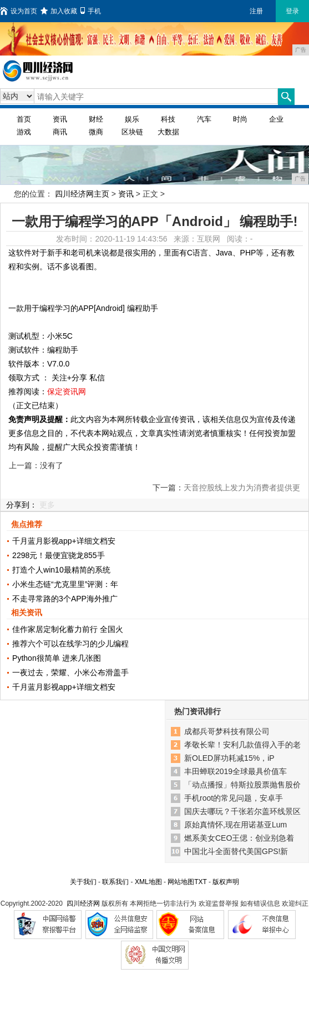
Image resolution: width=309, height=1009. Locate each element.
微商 (96, 132)
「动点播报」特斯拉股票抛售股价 (242, 784)
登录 (292, 11)
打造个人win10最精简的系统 (61, 569)
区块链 (132, 132)
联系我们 (115, 882)
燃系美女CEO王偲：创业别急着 (239, 838)
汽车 (204, 119)
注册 (256, 11)
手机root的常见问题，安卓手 (233, 798)
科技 (168, 119)
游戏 (24, 132)
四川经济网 (83, 903)
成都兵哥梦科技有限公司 (227, 731)
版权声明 (225, 882)
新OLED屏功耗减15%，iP (229, 758)
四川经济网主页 (82, 193)
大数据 (168, 132)
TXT (200, 882)
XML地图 (148, 882)
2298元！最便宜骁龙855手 (58, 555)
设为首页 (18, 11)
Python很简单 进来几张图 (56, 658)
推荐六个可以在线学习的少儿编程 (70, 643)
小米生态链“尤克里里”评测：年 (65, 584)
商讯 (60, 132)
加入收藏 (58, 11)
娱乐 (132, 119)
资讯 (60, 119)
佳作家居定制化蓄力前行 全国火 (67, 629)
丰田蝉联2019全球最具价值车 (235, 771)
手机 (90, 11)
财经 (96, 119)
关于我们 (83, 882)
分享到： (21, 504)
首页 (24, 119)
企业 (276, 119)
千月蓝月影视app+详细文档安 (63, 540)
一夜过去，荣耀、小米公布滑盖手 (70, 672)
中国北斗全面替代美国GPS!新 (236, 851)
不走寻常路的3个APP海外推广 (65, 598)
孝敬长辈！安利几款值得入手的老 (242, 744)
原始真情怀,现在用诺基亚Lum (235, 824)
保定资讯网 (66, 391)
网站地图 (181, 882)
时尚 (240, 119)
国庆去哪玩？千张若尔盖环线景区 (242, 811)
